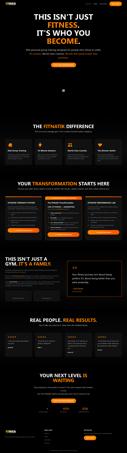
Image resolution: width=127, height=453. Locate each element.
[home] (11, 4)
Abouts (46, 436)
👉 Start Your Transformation (23, 230)
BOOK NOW (115, 4)
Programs (88, 4)
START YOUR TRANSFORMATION (63, 65)
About (95, 4)
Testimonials (103, 4)
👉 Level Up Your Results (103, 232)
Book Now (47, 443)
